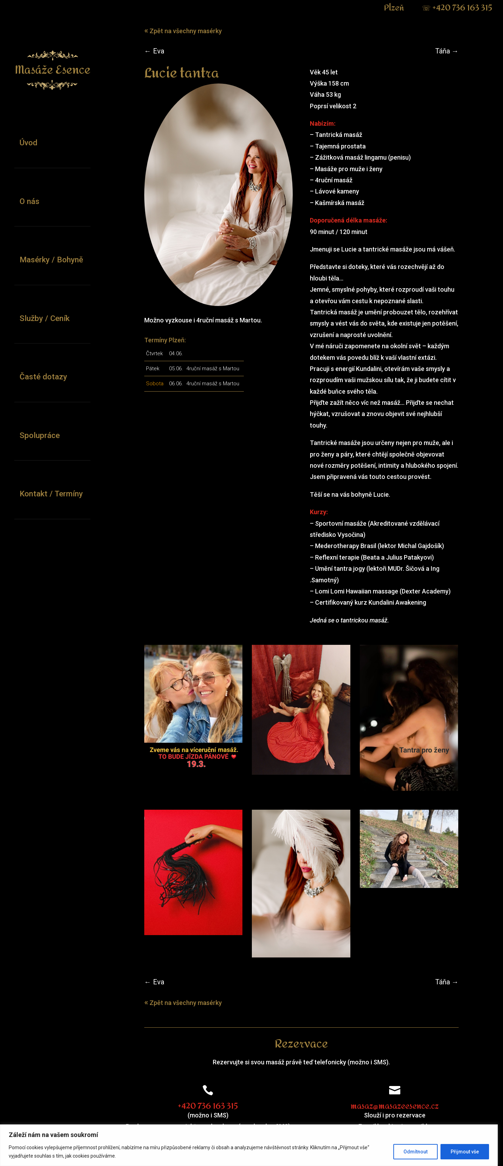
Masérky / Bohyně (51, 259)
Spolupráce (40, 435)
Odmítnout (421, 1151)
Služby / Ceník (45, 318)
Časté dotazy (43, 376)
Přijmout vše (470, 1151)
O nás (29, 201)
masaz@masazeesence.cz (398, 1110)
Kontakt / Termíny (51, 493)
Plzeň (400, 8)
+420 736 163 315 (462, 8)
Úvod (28, 142)
